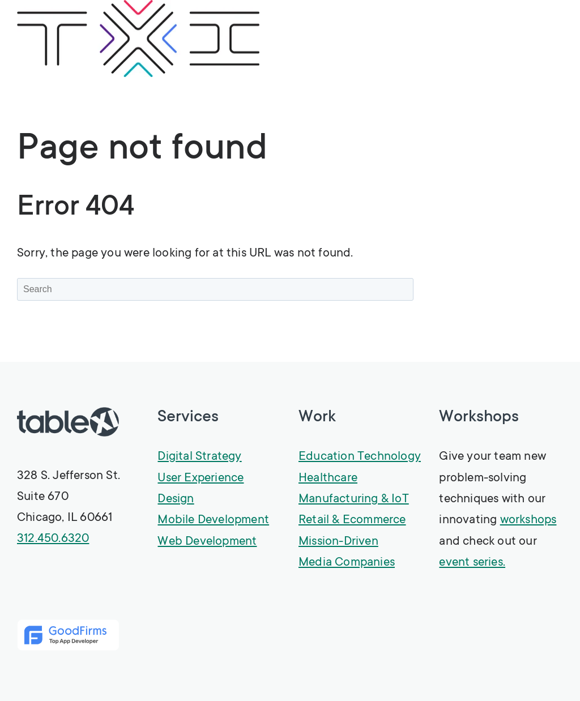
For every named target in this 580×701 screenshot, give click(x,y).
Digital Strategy (199, 457)
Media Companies (346, 563)
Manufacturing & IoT (353, 499)
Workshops (479, 418)
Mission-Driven (338, 542)
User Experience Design (200, 489)
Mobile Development (213, 520)
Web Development (207, 542)
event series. (472, 563)
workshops (528, 520)
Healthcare (327, 478)
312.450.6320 (53, 539)
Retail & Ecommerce (352, 520)
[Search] (215, 289)
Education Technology (359, 457)
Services (188, 418)
